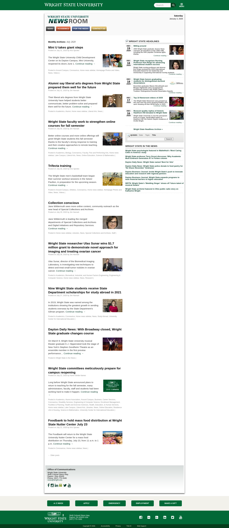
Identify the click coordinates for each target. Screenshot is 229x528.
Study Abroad (103, 316)
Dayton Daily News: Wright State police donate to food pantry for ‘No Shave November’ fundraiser (154, 167)
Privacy (118, 526)
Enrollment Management (110, 402)
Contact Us (99, 29)
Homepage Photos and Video (107, 70)
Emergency (114, 503)
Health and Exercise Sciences (76, 405)
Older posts (53, 455)
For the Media (81, 29)
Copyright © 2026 (89, 526)
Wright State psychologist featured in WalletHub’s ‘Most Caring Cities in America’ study (153, 151)
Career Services (109, 400)
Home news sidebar (87, 70)
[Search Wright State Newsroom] (169, 139)
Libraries (75, 233)
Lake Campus (60, 155)
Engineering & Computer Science (87, 402)
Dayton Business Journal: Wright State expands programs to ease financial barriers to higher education (152, 178)
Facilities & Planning (56, 405)
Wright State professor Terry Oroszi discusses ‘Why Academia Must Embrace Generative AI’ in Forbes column (153, 157)
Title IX (128, 526)
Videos (56, 73)
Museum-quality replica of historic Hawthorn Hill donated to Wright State (150, 112)
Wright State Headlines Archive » (148, 129)
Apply (87, 503)
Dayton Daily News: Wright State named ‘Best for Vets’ (149, 162)
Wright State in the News (65, 358)
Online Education (88, 155)
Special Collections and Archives (98, 233)
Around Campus (62, 70)
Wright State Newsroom (68, 19)
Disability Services (66, 402)
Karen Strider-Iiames (78, 375)
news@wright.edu (54, 480)
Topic (147, 135)
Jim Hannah (74, 90)
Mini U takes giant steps (65, 47)
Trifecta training (59, 165)
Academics (63, 29)
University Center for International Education (97, 410)
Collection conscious (63, 202)
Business (98, 400)
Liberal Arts (92, 111)
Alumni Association (72, 400)
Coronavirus (74, 70)
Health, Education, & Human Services (104, 405)
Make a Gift (170, 503)
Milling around (139, 46)
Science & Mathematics (105, 155)
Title (154, 135)
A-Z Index (58, 503)
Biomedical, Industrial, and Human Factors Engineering (86, 275)
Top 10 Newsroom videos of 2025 (148, 98)
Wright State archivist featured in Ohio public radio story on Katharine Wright (151, 190)
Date (141, 135)
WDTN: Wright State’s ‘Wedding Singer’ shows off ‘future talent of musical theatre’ (154, 184)
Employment (142, 503)
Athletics (72, 190)
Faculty (85, 153)
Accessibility (105, 526)
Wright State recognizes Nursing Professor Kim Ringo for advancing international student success (149, 63)
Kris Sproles (74, 50)
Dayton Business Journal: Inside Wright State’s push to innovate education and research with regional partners (154, 173)
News (50, 29)
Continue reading (85, 63)
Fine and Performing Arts (98, 153)
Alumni (68, 111)
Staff (113, 233)
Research (89, 278)
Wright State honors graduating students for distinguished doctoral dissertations (149, 81)
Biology (68, 153)
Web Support (141, 526)
